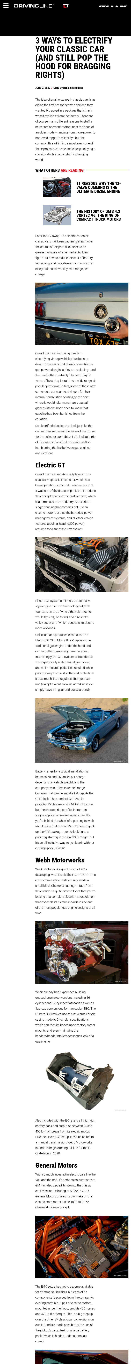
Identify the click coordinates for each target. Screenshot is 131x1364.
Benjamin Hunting (73, 87)
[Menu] (6, 5)
